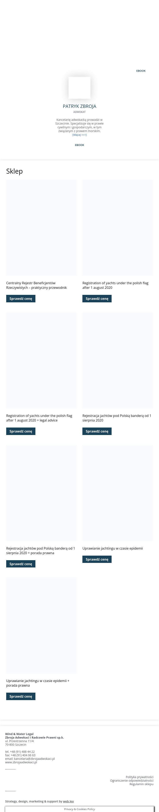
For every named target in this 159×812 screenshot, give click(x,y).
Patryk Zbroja (79, 29)
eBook (141, 71)
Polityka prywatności (139, 777)
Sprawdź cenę (21, 298)
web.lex (68, 801)
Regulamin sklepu (141, 784)
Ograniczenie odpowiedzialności (131, 780)
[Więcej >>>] (79, 135)
